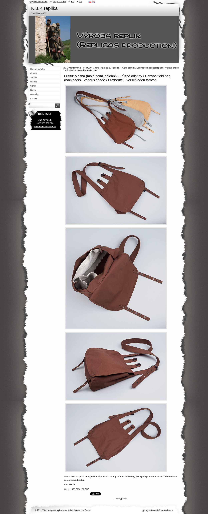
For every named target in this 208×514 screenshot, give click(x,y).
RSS (72, 1)
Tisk (80, 1)
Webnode (168, 510)
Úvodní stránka (74, 68)
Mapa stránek (59, 1)
